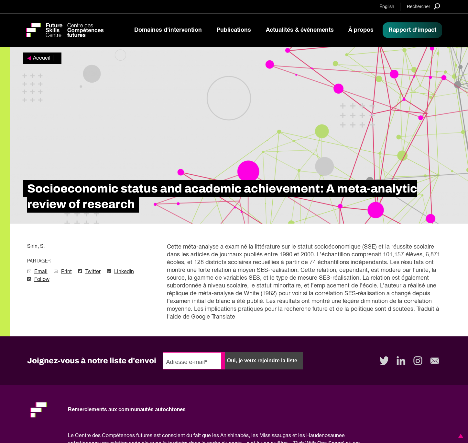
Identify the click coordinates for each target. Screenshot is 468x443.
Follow (41, 279)
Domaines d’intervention (168, 30)
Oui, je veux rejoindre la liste (262, 360)
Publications (233, 30)
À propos (361, 30)
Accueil (41, 58)
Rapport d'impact (412, 30)
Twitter (93, 271)
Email (41, 271)
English (386, 7)
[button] (459, 435)
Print (66, 271)
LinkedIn (124, 271)
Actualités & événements (300, 30)
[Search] (423, 6)
